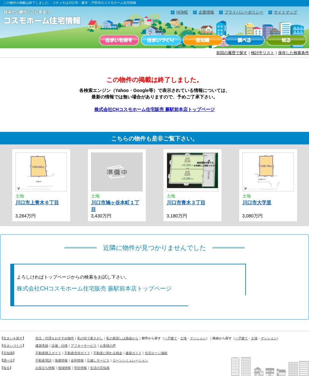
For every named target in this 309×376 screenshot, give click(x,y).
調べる (244, 40)
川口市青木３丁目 (186, 202)
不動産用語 (43, 360)
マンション (198, 338)
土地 (183, 338)
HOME (182, 12)
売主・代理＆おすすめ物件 (54, 338)
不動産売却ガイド (77, 353)
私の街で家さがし (90, 338)
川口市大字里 (256, 202)
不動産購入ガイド (48, 353)
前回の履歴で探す (231, 52)
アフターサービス (84, 345)
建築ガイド (134, 353)
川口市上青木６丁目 (37, 202)
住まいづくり (161, 40)
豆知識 (202, 40)
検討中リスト (262, 52)
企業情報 (206, 12)
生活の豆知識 (99, 368)
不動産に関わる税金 (107, 353)
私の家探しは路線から (122, 338)
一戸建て (170, 338)
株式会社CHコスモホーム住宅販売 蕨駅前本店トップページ (154, 109)
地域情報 (64, 368)
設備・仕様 (60, 345)
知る (286, 40)
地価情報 (61, 360)
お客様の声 (108, 345)
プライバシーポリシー (244, 12)
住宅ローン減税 (156, 353)
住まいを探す (119, 40)
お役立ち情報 (45, 368)
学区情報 (80, 368)
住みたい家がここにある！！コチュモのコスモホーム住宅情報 (45, 18)
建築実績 (41, 345)
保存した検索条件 (293, 52)
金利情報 (77, 360)
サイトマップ (285, 12)
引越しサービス (98, 360)
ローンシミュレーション (130, 360)
